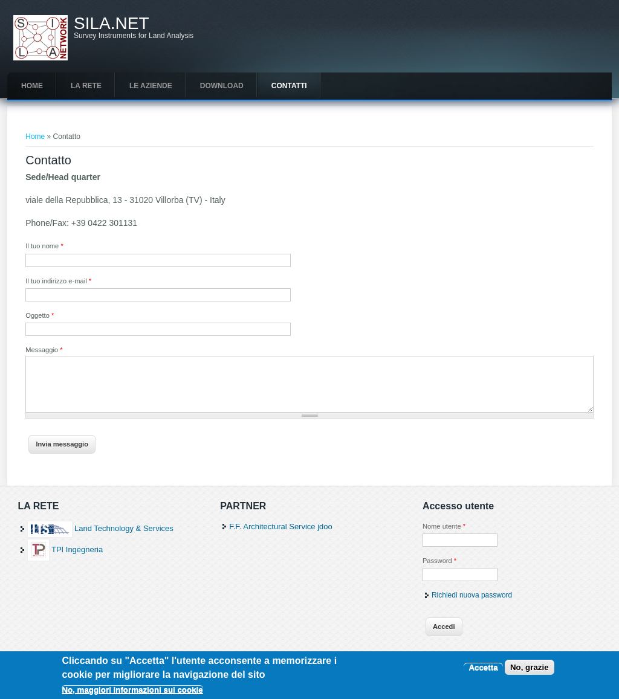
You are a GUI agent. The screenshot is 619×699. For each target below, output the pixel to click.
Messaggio (43, 349)
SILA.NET (111, 23)
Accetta (482, 670)
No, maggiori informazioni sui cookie (132, 693)
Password (439, 560)
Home (32, 86)
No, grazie (529, 670)
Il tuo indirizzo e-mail (58, 281)
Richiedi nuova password (472, 595)
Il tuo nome (44, 246)
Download (222, 86)
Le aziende (150, 86)
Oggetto (39, 315)
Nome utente (444, 526)
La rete (86, 86)
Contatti (289, 86)
